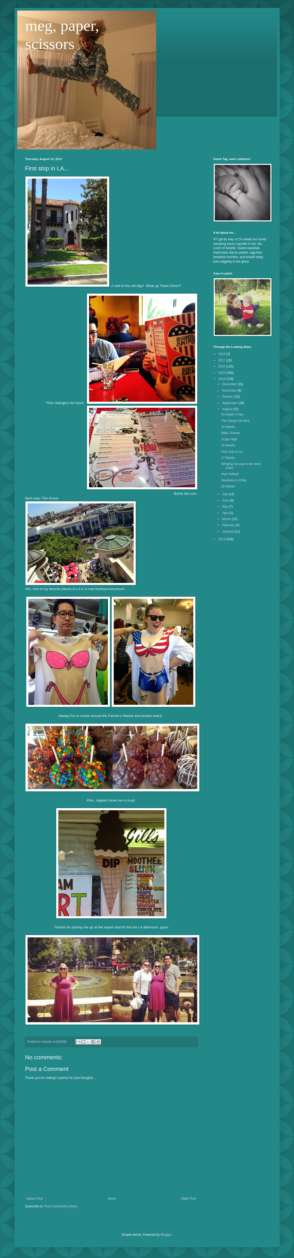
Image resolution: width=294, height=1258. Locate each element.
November (230, 390)
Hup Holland (230, 474)
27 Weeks (228, 458)
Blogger (166, 1235)
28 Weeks (228, 445)
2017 (222, 360)
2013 (222, 539)
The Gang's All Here (235, 421)
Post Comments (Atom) (61, 1206)
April (225, 513)
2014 (222, 379)
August (227, 409)
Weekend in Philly (233, 480)
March (227, 519)
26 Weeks (228, 486)
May (225, 506)
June (226, 500)
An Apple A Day (232, 414)
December (230, 384)
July (225, 494)
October (228, 396)
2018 (222, 354)
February (228, 525)
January (228, 531)
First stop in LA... (233, 452)
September (230, 403)
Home (112, 1199)
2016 (222, 366)
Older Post (188, 1199)
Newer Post (35, 1199)
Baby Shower (230, 433)
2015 (222, 373)
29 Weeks (228, 427)
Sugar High (229, 439)
